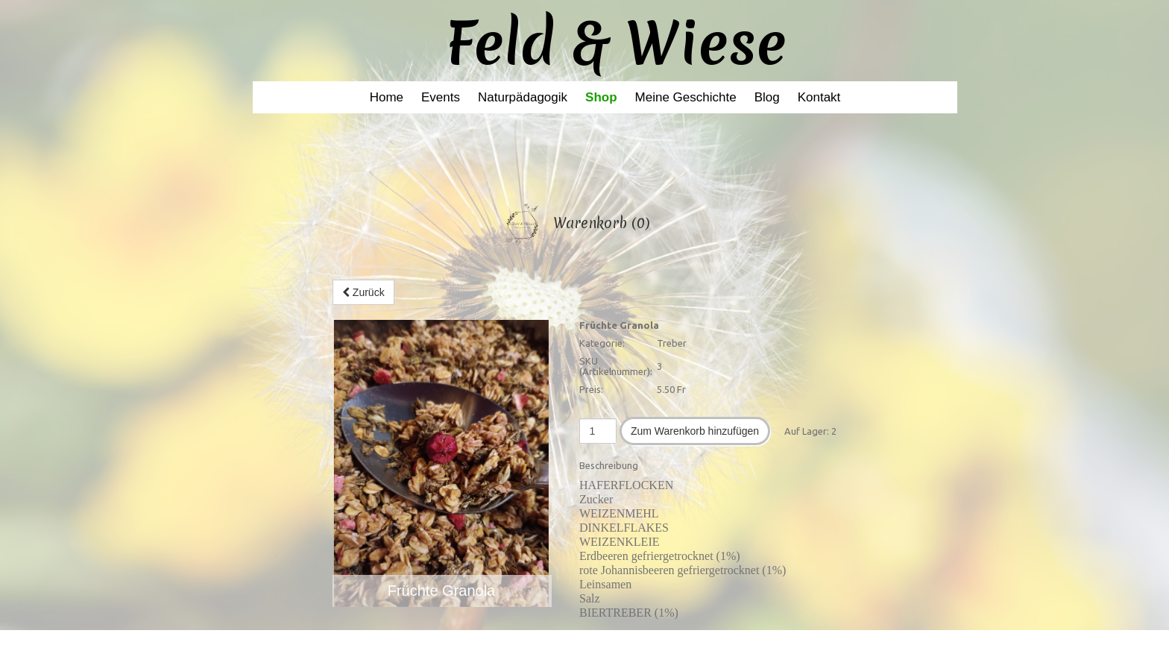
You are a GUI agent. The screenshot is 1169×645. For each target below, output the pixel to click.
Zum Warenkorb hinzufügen (695, 431)
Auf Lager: (806, 431)
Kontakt (819, 97)
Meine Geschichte (686, 97)
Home (386, 97)
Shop (601, 97)
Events (440, 97)
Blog (767, 97)
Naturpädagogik (522, 97)
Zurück (363, 292)
